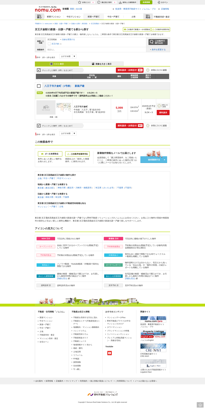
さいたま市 (108, 188)
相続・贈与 (78, 348)
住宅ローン (44, 342)
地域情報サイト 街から (82, 345)
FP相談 (76, 359)
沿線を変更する (68, 39)
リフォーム (78, 355)
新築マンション (53, 16)
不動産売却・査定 (47, 335)
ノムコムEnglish (147, 340)
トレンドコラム (79, 331)
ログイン (162, 2)
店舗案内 (59, 381)
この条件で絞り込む (158, 42)
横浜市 (71, 188)
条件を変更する (159, 49)
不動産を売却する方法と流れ (85, 317)
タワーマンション (114, 327)
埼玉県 (98, 188)
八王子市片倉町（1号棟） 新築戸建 (64, 86)
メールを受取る (50, 154)
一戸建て (53, 206)
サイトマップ (71, 381)
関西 (72, 9)
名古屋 (79, 9)
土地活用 (77, 352)
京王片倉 (55, 44)
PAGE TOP (200, 405)
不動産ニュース (79, 341)
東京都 (41, 188)
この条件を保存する (160, 29)
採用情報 (49, 381)
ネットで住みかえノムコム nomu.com (47, 9)
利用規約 (83, 381)
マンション (43, 206)
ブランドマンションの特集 (118, 331)
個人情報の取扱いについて (101, 381)
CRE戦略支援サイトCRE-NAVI (148, 355)
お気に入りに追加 (157, 70)
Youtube (109, 353)
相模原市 (88, 188)
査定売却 (160, 16)
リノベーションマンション (118, 334)
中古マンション (74, 16)
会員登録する (153, 159)
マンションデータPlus (116, 317)
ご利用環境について (123, 381)
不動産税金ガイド (80, 338)
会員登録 (146, 2)
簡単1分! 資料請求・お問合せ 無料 (130, 70)
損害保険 (77, 362)
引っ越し (77, 369)
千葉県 (120, 188)
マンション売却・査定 (49, 338)
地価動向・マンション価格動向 (86, 327)
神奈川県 (62, 188)
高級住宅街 (115, 340)
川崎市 (79, 188)
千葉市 (128, 188)
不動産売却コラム (80, 334)
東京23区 (50, 188)
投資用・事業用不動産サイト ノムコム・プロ (152, 325)
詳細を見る (62, 278)
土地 (134, 16)
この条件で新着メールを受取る (137, 29)
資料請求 (163, 112)
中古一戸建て (114, 16)
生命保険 (77, 366)
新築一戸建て (94, 16)
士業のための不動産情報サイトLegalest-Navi (153, 371)
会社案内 (39, 381)
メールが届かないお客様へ (146, 381)
